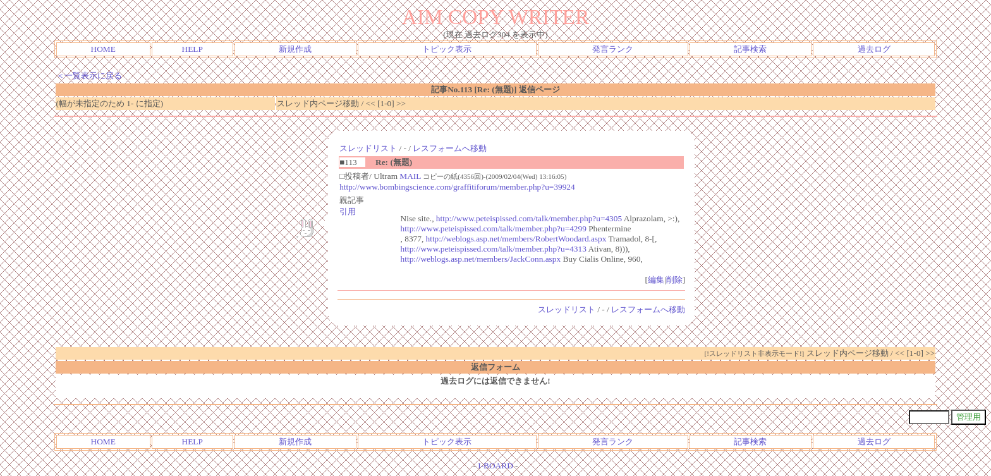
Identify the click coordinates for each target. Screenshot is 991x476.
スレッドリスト (368, 148)
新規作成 (295, 49)
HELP (192, 49)
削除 (674, 279)
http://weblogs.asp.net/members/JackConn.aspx (481, 259)
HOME (103, 49)
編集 (656, 279)
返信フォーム (495, 367)
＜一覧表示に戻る (89, 75)
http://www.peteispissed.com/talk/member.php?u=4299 (494, 228)
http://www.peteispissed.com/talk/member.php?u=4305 (529, 218)
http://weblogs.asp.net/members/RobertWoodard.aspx (516, 238)
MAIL (410, 176)
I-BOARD (495, 465)
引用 (347, 211)
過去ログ (874, 49)
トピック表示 (446, 49)
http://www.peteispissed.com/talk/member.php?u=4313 (494, 248)
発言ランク (612, 49)
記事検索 (750, 49)
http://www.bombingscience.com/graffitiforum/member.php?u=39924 (457, 187)
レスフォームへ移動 (450, 148)
